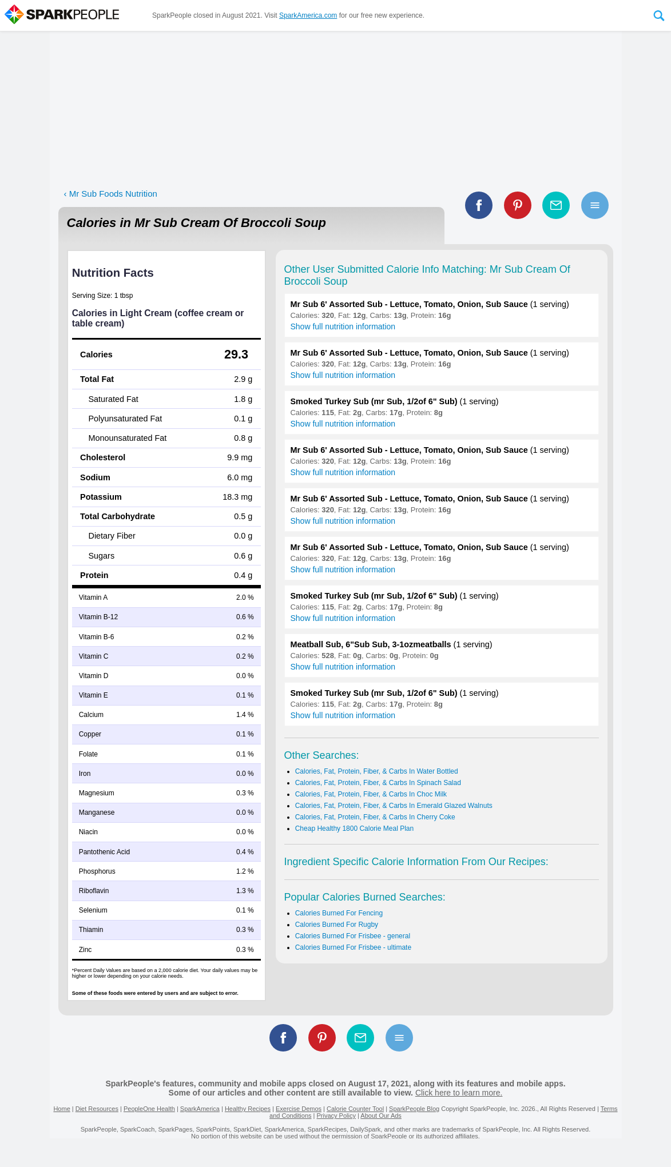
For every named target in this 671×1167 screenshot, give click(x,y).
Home (61, 1108)
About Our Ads (381, 1115)
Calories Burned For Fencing (339, 913)
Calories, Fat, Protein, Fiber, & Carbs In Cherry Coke (375, 817)
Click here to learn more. (459, 1092)
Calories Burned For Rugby (336, 925)
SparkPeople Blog (414, 1108)
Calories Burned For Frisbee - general (352, 936)
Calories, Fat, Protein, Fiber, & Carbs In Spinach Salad (378, 783)
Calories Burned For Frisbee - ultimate (353, 947)
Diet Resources (97, 1108)
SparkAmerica (200, 1108)
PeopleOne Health (149, 1108)
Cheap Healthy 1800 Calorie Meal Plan (354, 829)
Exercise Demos (298, 1108)
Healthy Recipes (248, 1108)
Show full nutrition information (343, 326)
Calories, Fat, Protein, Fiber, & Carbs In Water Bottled (376, 771)
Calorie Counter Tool (355, 1108)
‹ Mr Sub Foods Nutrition (110, 193)
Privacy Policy (335, 1115)
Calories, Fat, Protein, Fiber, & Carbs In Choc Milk (371, 794)
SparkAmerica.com (308, 15)
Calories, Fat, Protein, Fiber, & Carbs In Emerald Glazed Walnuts (394, 806)
